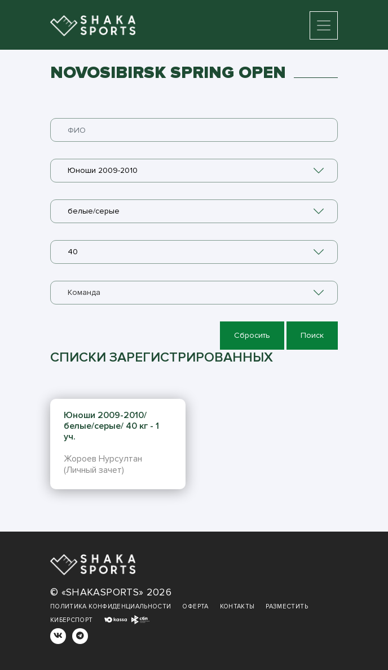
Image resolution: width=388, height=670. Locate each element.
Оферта (195, 606)
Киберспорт (71, 620)
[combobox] (194, 170)
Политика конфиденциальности (110, 606)
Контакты (237, 606)
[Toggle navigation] (324, 25)
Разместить (287, 606)
